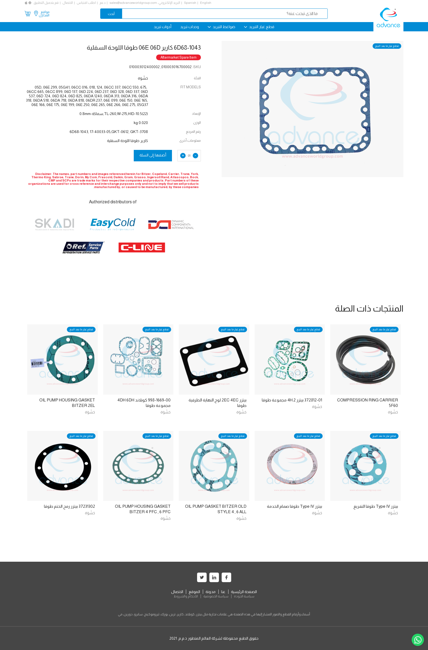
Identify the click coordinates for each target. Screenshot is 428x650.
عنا (223, 591)
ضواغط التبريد (221, 27)
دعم (103, 3)
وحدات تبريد (189, 27)
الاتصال (68, 3)
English (205, 3)
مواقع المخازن (44, 13)
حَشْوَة (393, 412)
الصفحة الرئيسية (244, 591)
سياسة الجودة (244, 596)
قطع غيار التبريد (259, 27)
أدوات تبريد (162, 27)
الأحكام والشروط (186, 596)
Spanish (190, 3)
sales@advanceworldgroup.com (133, 3)
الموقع (194, 591)
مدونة (211, 591)
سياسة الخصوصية (215, 596)
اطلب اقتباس (86, 3)
